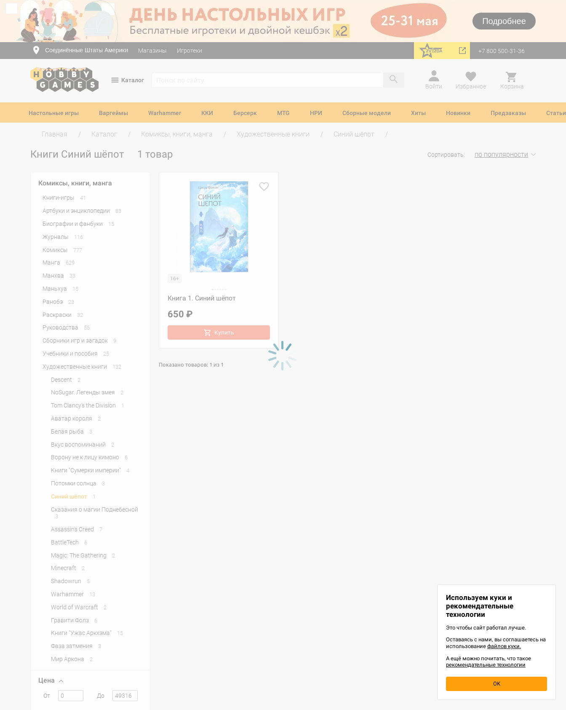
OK (496, 684)
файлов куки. (504, 646)
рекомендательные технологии (486, 665)
